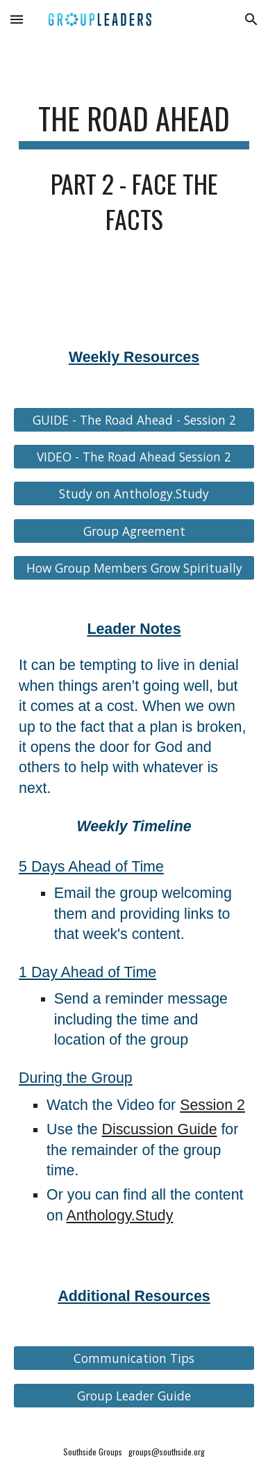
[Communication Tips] (134, 1358)
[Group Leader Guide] (134, 1395)
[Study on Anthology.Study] (134, 494)
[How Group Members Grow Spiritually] (134, 568)
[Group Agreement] (134, 531)
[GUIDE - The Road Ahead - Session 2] (134, 419)
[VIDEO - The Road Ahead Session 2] (134, 457)
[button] (16, 19)
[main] (134, 174)
